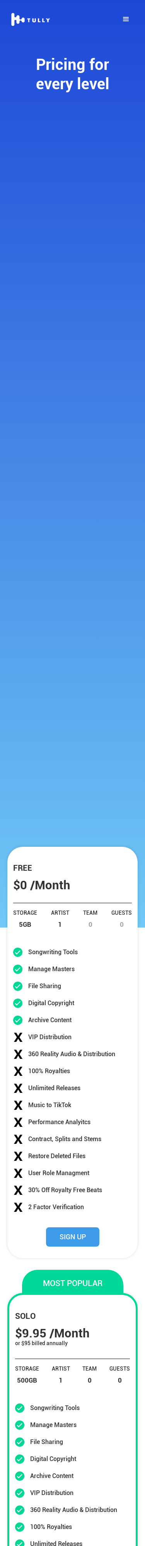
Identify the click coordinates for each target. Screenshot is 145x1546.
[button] (126, 19)
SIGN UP (73, 1237)
